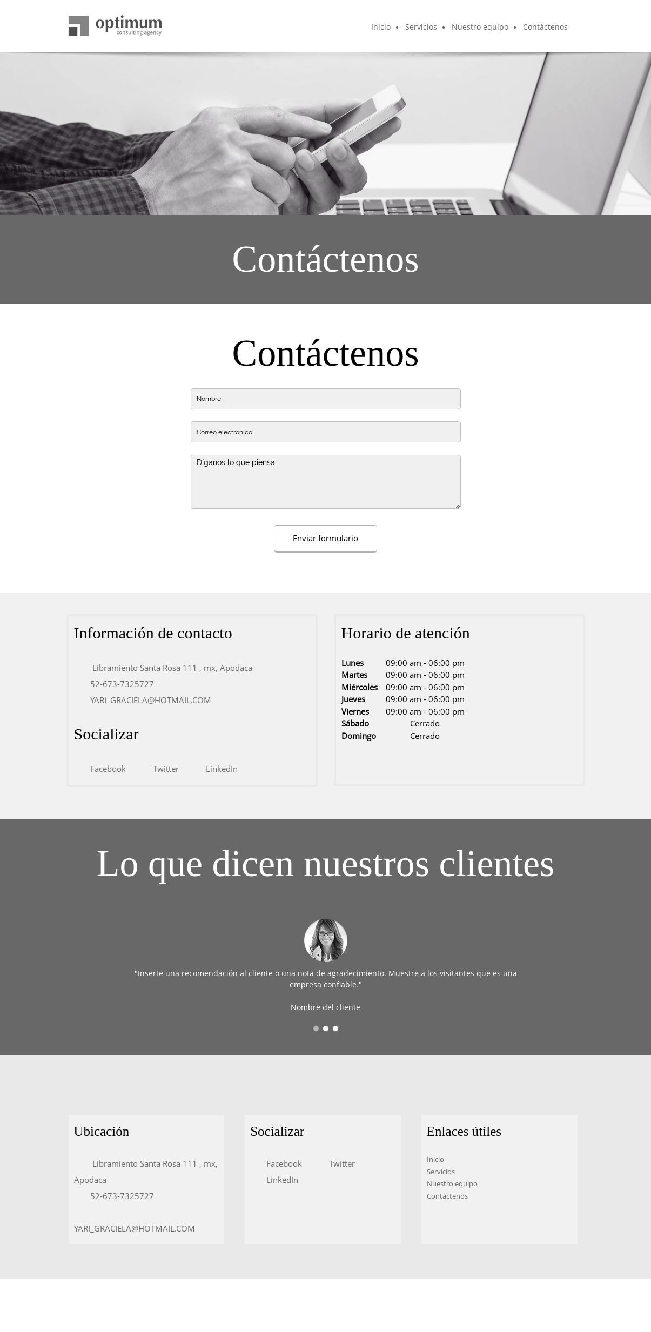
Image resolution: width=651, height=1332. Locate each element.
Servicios (441, 1171)
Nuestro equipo (452, 1183)
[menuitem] (381, 28)
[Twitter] (163, 769)
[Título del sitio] (115, 26)
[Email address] (148, 700)
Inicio (435, 1159)
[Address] (168, 668)
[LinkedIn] (219, 769)
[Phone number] (119, 684)
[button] (316, 1028)
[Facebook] (105, 769)
